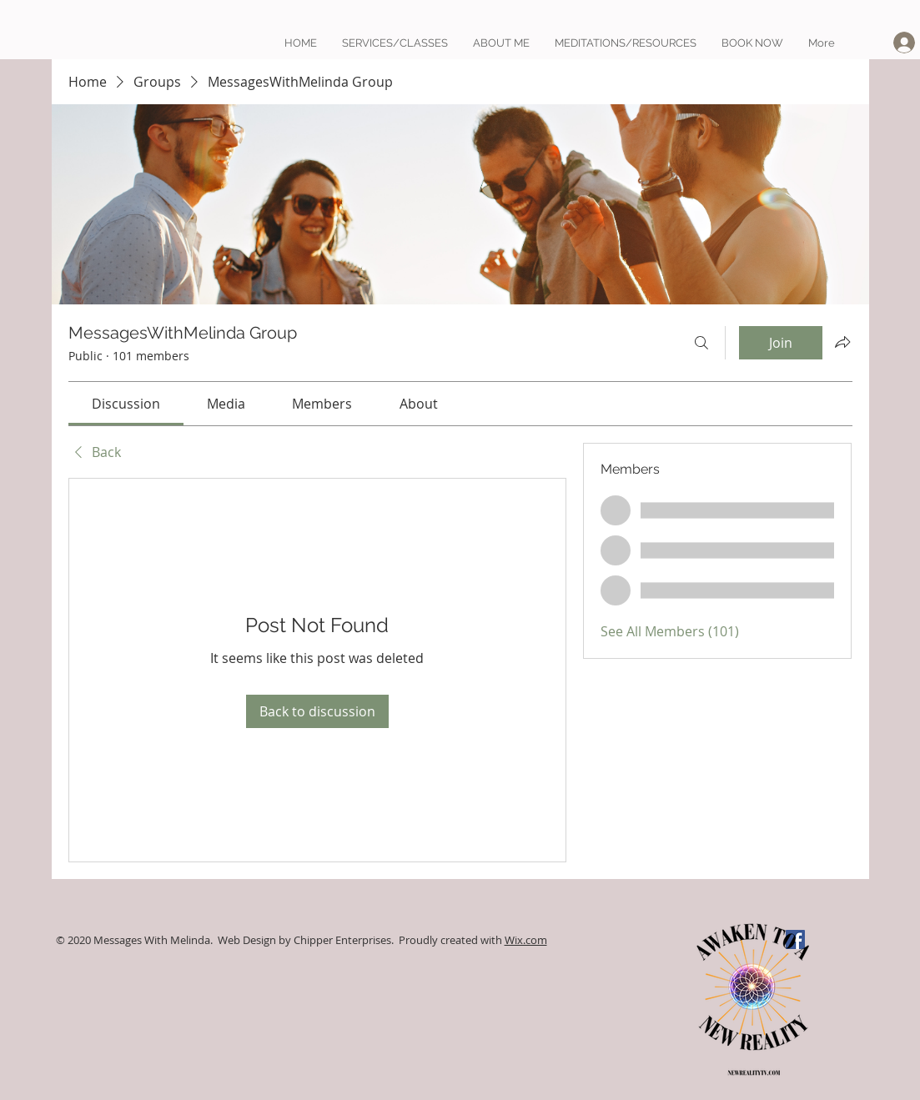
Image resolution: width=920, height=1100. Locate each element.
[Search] (701, 342)
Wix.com (526, 939)
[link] (126, 403)
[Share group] (842, 342)
